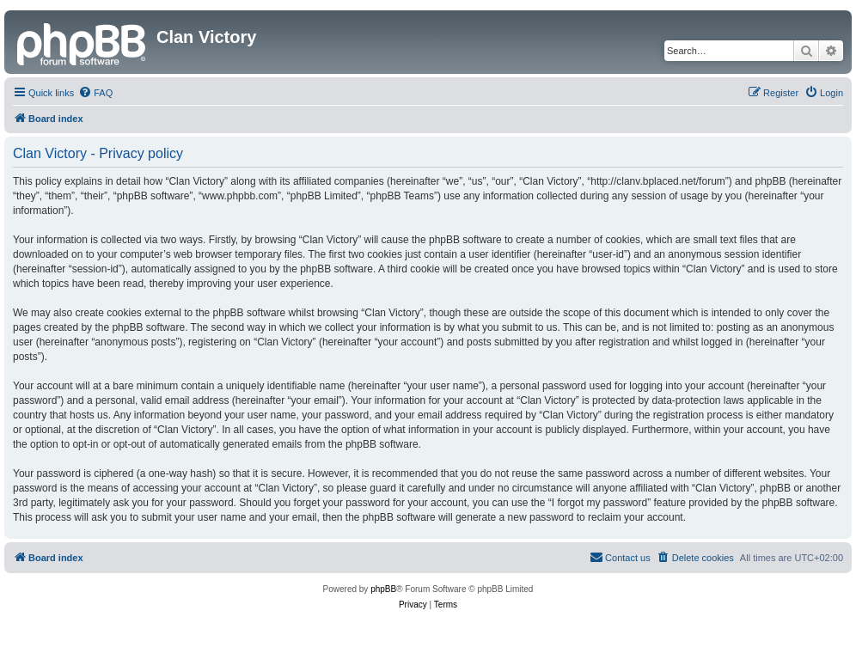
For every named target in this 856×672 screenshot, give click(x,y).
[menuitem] (95, 92)
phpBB (383, 589)
